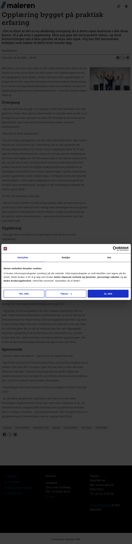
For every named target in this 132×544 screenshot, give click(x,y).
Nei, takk (24, 293)
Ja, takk (108, 293)
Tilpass (66, 293)
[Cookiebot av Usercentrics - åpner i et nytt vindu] (115, 248)
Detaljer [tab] (66, 257)
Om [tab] (109, 257)
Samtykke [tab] (22, 257)
